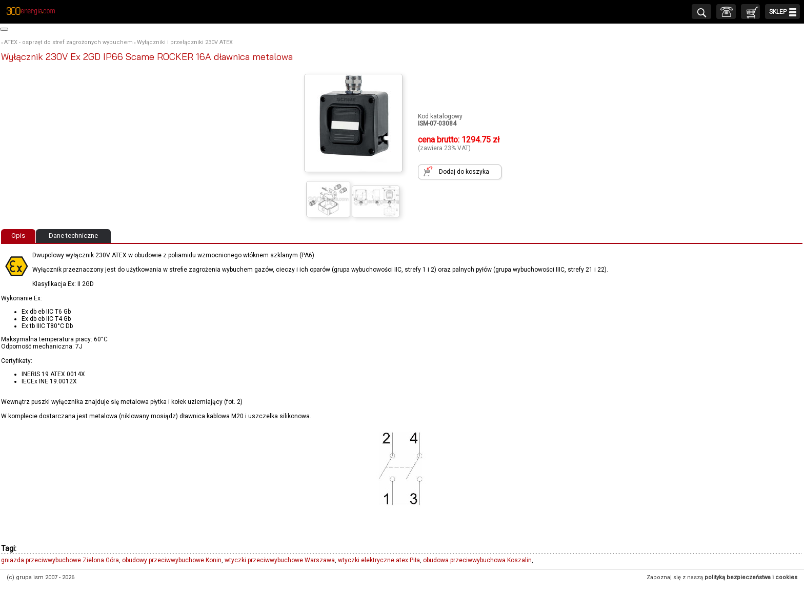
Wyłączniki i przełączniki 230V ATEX (185, 42)
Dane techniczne (73, 235)
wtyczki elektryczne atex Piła (379, 560)
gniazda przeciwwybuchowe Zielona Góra (60, 560)
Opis (18, 235)
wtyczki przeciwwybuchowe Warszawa (280, 560)
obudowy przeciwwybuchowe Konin (172, 560)
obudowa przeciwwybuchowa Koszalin (477, 560)
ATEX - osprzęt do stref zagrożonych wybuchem (68, 42)
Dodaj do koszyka (464, 171)
